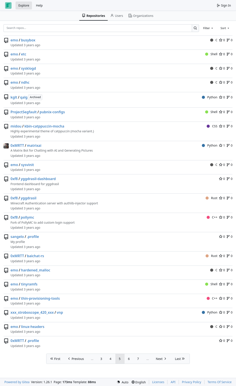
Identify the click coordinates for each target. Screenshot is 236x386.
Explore (23, 5)
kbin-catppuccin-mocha (44, 126)
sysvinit (27, 165)
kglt (14, 97)
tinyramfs (29, 284)
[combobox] (208, 28)
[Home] (8, 5)
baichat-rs (35, 256)
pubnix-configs (52, 112)
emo (14, 40)
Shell (211, 54)
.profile (33, 236)
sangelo (17, 236)
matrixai (34, 145)
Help (39, 5)
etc (23, 54)
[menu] (123, 382)
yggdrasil (29, 198)
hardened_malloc (35, 270)
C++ (212, 217)
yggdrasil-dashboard (38, 179)
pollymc (27, 217)
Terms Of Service (220, 382)
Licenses (158, 382)
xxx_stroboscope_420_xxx (32, 312)
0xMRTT (17, 145)
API (173, 382)
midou (16, 126)
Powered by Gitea (17, 382)
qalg (24, 97)
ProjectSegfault (24, 112)
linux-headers (32, 326)
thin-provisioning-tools (40, 298)
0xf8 (14, 179)
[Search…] (195, 28)
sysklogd (28, 68)
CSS (212, 126)
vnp (60, 312)
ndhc (25, 82)
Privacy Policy (191, 382)
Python (209, 97)
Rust (211, 198)
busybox (28, 40)
